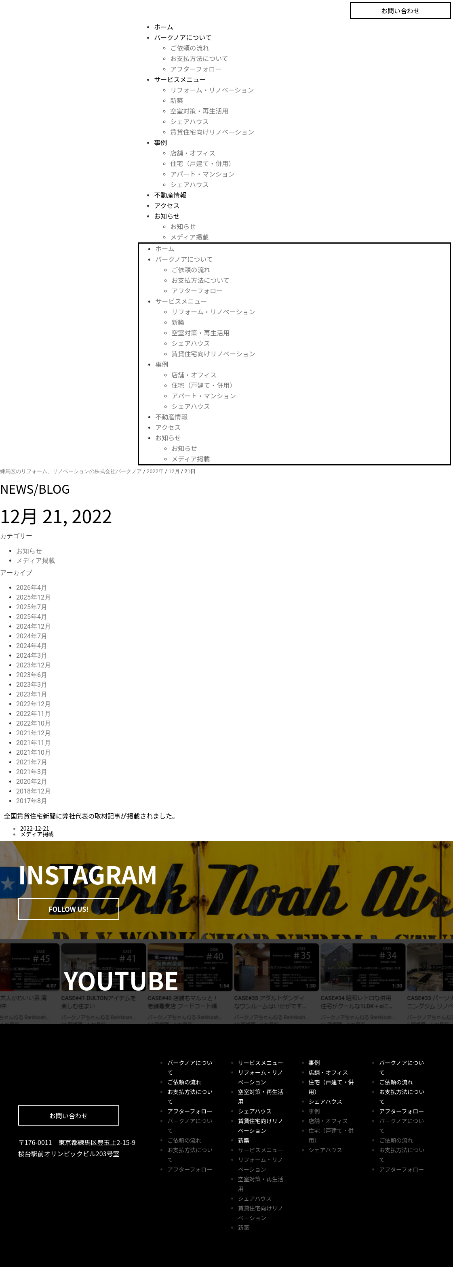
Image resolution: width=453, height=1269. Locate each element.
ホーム (163, 27)
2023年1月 (31, 694)
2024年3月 (31, 655)
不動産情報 (170, 195)
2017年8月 (31, 801)
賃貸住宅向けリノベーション (212, 132)
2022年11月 (33, 714)
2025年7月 (31, 607)
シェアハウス (189, 121)
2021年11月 (33, 743)
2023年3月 (31, 684)
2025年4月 (31, 617)
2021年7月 (31, 762)
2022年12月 (33, 704)
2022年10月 (33, 723)
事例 (160, 142)
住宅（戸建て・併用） (202, 163)
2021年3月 (31, 772)
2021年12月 (33, 733)
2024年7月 (31, 636)
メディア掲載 (189, 237)
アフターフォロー (195, 69)
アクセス (166, 205)
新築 (176, 100)
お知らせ (167, 216)
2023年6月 (31, 675)
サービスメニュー (180, 79)
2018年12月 (33, 791)
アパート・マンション (202, 174)
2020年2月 (31, 781)
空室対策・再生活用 (199, 111)
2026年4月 (31, 587)
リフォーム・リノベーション (212, 90)
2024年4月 (31, 646)
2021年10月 (33, 752)
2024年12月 (33, 626)
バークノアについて (183, 37)
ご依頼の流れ (189, 48)
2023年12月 (33, 665)
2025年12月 (33, 597)
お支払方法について (199, 58)
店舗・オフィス (192, 153)
